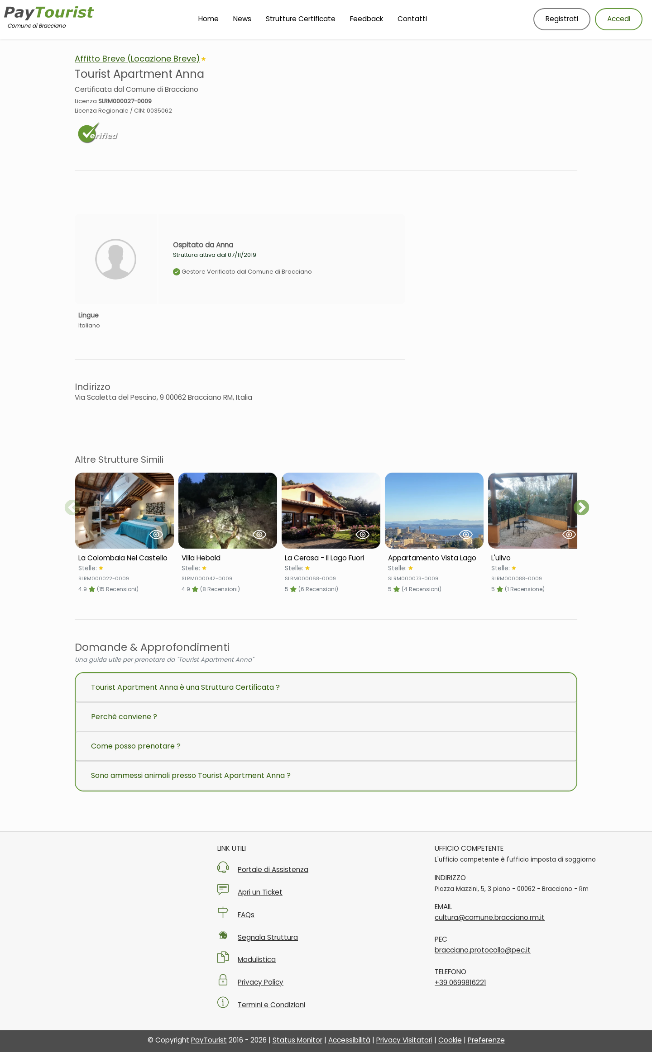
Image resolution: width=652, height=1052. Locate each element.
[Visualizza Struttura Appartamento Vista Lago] (434, 510)
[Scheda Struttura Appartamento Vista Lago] (434, 558)
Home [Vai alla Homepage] (208, 19)
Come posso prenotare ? (136, 746)
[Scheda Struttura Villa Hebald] (228, 558)
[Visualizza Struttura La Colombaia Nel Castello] (124, 510)
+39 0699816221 (460, 982)
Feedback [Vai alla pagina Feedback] (366, 19)
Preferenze (486, 1040)
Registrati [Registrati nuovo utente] (562, 19)
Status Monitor (297, 1040)
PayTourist (209, 1040)
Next (581, 508)
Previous (72, 508)
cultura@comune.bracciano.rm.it (490, 917)
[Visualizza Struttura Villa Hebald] (228, 510)
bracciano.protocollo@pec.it (483, 950)
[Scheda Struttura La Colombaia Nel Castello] (124, 558)
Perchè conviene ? (124, 716)
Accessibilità (349, 1040)
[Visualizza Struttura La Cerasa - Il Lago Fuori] (331, 510)
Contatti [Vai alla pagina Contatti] (412, 19)
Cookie (450, 1040)
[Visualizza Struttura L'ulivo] (537, 510)
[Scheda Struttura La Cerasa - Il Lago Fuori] (331, 558)
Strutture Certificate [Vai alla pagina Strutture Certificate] (301, 19)
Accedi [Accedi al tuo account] (618, 19)
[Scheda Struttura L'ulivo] (537, 558)
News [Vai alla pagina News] (242, 19)
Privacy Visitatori (404, 1040)
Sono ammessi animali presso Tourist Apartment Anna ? (191, 775)
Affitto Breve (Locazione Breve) (137, 58)
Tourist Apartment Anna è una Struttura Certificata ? (185, 687)
